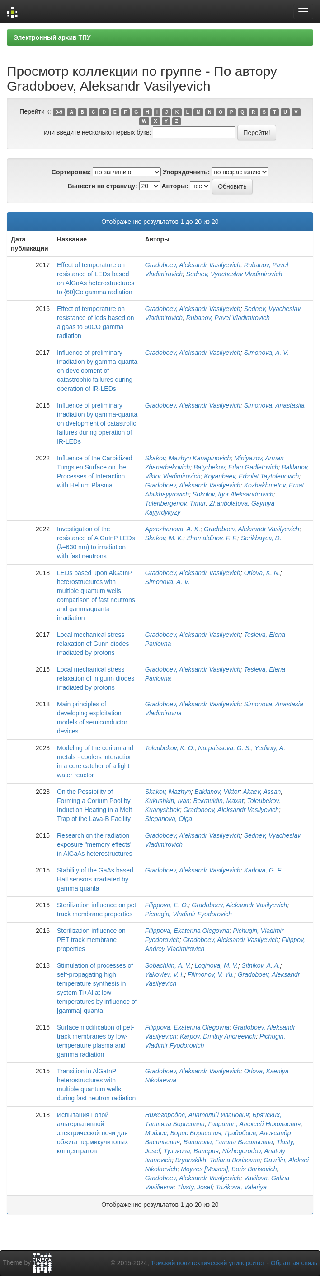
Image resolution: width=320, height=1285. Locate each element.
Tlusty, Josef (194, 1187)
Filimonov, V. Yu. (211, 974)
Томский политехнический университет (208, 1262)
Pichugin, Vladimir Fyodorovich (188, 914)
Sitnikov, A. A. (261, 965)
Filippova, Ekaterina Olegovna (187, 930)
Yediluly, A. (269, 748)
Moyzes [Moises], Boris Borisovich (229, 1169)
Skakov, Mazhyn (168, 791)
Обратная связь (294, 1262)
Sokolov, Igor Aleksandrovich (233, 494)
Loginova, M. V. (216, 965)
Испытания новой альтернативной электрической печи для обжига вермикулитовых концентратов (92, 1133)
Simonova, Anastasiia (274, 405)
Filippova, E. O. (166, 905)
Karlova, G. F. (263, 870)
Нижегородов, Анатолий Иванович (197, 1114)
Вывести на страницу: (102, 186)
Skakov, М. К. (164, 538)
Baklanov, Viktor (217, 791)
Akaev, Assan (262, 791)
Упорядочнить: (186, 172)
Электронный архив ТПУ (52, 37)
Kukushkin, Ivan (167, 800)
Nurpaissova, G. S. (224, 748)
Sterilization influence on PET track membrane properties (91, 939)
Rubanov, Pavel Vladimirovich (228, 317)
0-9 (59, 112)
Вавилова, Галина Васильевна (228, 1142)
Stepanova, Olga (168, 818)
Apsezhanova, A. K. (172, 529)
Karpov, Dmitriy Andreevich (218, 1036)
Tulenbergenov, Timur (175, 503)
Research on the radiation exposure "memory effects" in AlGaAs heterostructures (94, 844)
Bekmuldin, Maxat (218, 800)
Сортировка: (71, 172)
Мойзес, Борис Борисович (183, 1133)
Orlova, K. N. (262, 572)
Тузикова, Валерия (191, 1151)
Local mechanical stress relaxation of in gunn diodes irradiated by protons (95, 678)
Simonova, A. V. (266, 352)
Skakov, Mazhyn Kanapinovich (188, 458)
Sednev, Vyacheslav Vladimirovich (234, 274)
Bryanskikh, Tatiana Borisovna (217, 1160)
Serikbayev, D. (261, 538)
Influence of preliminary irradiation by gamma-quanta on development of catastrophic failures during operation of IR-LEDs (97, 370)
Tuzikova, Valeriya (241, 1187)
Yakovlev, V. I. (164, 974)
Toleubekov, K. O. (170, 748)
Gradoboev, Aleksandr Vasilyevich (192, 265)
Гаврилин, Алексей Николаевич (254, 1123)
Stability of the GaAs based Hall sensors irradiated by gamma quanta (95, 879)
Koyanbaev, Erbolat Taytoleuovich (251, 476)
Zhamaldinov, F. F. (212, 538)
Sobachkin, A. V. (168, 965)
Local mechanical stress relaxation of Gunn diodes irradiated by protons (93, 643)
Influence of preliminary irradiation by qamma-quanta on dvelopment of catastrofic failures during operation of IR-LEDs (97, 423)
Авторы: (174, 186)
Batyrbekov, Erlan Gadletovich (235, 467)
